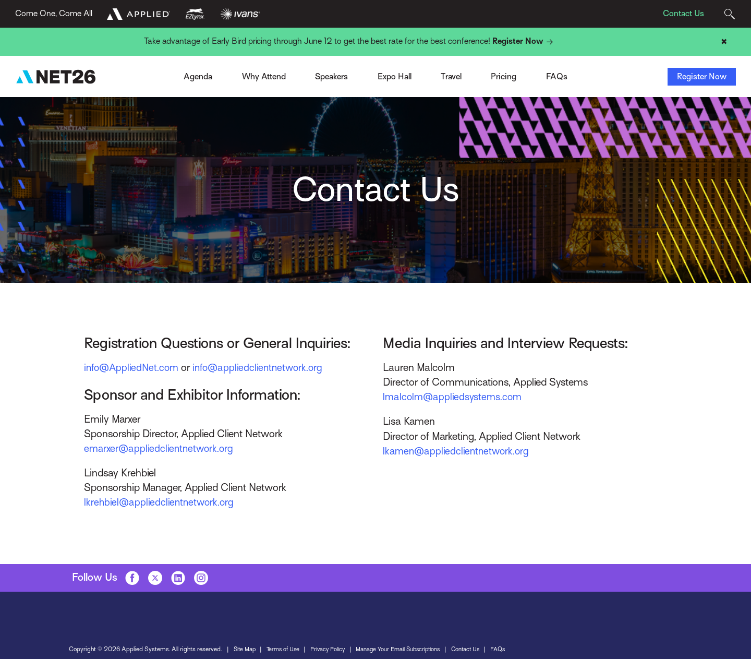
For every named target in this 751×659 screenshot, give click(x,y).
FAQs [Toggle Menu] (556, 76)
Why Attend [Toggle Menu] (264, 76)
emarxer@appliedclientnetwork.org (160, 448)
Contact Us (683, 13)
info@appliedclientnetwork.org (264, 368)
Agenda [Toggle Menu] (198, 76)
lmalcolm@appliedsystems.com (454, 397)
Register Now (524, 42)
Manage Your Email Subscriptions (410, 649)
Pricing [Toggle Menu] (503, 76)
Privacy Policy (334, 649)
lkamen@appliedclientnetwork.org (458, 451)
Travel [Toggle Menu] (451, 76)
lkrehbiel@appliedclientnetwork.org (160, 503)
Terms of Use (287, 649)
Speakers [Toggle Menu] (331, 76)
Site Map (246, 649)
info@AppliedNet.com (133, 368)
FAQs (519, 649)
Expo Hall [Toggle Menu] (394, 76)
